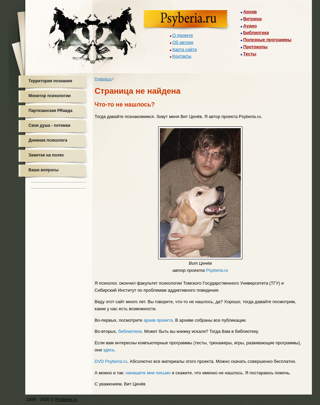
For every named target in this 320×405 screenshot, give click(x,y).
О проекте (182, 35)
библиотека (130, 331)
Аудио (250, 25)
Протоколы (255, 46)
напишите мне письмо (148, 372)
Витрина (252, 18)
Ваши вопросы (44, 170)
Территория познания (50, 81)
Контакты (181, 56)
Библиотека (256, 32)
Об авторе (183, 42)
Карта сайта (184, 49)
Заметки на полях (46, 155)
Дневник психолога (48, 140)
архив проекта (158, 320)
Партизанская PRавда (50, 110)
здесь (109, 349)
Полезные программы (267, 39)
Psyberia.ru (103, 79)
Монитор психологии (50, 95)
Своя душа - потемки (49, 125)
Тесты (249, 53)
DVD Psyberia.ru (111, 361)
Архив (250, 11)
